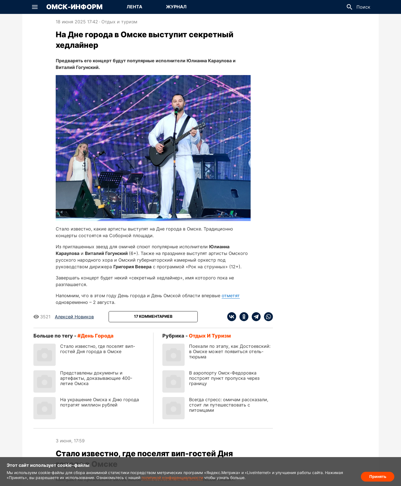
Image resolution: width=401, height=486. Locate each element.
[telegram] (254, 316)
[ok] (242, 316)
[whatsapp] (267, 316)
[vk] (231, 316)
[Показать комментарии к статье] (153, 316)
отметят (231, 295)
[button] (35, 7)
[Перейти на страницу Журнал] (176, 7)
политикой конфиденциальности (172, 477)
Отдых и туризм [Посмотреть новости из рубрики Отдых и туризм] (119, 21)
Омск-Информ (74, 7)
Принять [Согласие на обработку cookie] (377, 476)
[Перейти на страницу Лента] (134, 7)
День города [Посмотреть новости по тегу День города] (97, 336)
